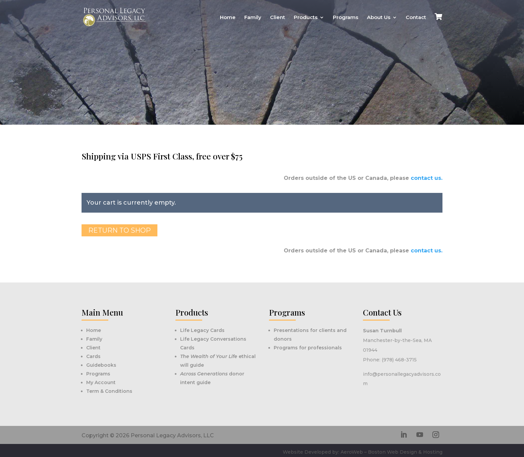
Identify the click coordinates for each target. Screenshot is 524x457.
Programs (345, 17)
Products (305, 17)
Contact (416, 17)
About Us (378, 17)
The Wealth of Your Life (209, 356)
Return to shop (119, 230)
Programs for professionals (308, 348)
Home (228, 17)
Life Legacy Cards (202, 330)
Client (277, 17)
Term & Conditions (109, 391)
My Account (101, 382)
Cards (93, 356)
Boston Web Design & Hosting (405, 452)
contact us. (426, 178)
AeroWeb (352, 452)
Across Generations (204, 374)
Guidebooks (101, 365)
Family (252, 17)
